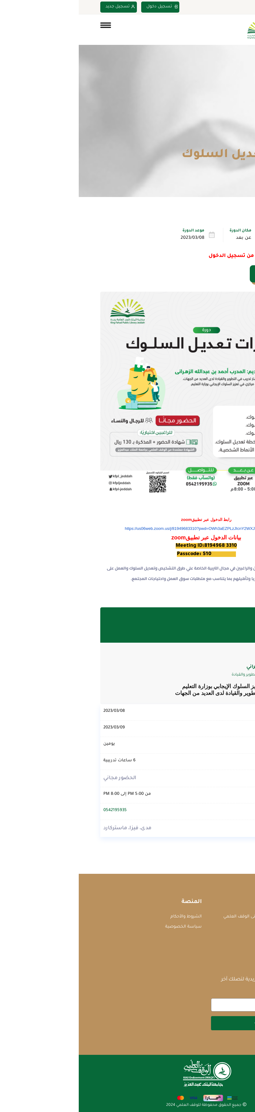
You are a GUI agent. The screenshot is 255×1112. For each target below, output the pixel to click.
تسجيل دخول (83, 7)
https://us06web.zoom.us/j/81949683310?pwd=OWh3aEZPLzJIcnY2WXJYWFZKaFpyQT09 (127, 528)
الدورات (206, 140)
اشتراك (183, 1022)
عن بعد (165, 238)
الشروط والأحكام (107, 916)
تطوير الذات (210, 238)
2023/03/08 (114, 238)
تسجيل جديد (42, 7)
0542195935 (36, 810)
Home (228, 140)
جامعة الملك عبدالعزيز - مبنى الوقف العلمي (185, 916)
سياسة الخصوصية (104, 926)
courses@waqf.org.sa (206, 927)
